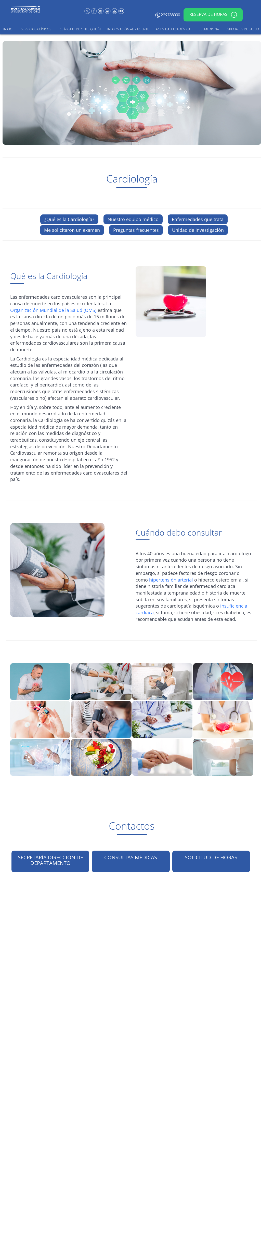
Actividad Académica (173, 29)
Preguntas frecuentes (136, 230)
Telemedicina (208, 29)
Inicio (7, 29)
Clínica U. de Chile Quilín (80, 29)
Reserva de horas (213, 14)
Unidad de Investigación (198, 230)
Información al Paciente (128, 29)
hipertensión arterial (171, 580)
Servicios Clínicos (36, 29)
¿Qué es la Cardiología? (69, 219)
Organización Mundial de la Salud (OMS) (53, 310)
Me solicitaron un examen (72, 230)
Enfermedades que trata (198, 219)
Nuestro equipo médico (133, 219)
